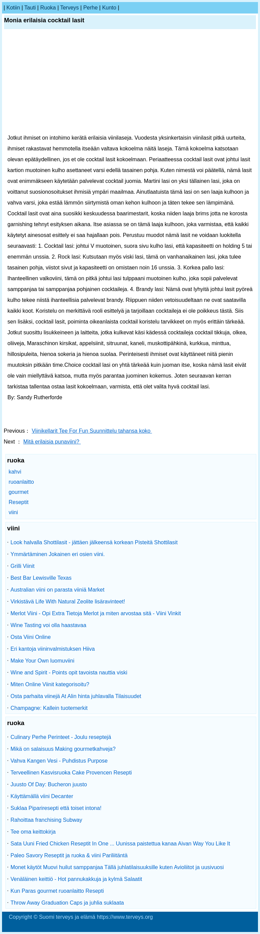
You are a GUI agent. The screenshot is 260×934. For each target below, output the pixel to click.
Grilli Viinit (22, 566)
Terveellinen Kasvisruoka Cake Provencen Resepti (71, 772)
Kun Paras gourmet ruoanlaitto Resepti (57, 891)
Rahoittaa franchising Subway (46, 820)
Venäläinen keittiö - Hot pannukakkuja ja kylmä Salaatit (76, 879)
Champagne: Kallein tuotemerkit (49, 708)
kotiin (13, 7)
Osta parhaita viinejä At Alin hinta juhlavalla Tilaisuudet (75, 696)
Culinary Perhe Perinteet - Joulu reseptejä (60, 737)
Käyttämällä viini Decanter (41, 796)
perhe (90, 7)
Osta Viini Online (30, 637)
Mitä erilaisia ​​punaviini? (52, 442)
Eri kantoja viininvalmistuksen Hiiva (52, 649)
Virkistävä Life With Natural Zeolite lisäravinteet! (67, 601)
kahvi (14, 472)
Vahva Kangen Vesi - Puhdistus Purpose (59, 761)
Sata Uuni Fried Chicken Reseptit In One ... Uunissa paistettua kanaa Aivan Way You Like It (120, 843)
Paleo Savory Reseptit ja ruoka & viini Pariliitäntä (69, 855)
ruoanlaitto (21, 482)
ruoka (48, 7)
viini (13, 512)
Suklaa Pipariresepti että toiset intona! (56, 808)
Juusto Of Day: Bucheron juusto (48, 784)
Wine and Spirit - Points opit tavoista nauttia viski (68, 672)
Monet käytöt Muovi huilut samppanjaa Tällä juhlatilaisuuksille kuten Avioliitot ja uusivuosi (117, 867)
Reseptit (18, 502)
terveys (69, 7)
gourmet (18, 492)
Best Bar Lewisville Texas (40, 578)
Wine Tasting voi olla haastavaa (48, 625)
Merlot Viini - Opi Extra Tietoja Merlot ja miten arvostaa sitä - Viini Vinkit (95, 613)
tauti (30, 7)
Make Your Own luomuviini (42, 661)
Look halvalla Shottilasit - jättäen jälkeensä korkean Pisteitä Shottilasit (94, 542)
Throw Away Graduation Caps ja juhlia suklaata (67, 903)
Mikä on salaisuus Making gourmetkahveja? (62, 749)
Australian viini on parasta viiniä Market (57, 590)
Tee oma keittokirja (33, 832)
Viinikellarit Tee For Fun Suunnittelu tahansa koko (92, 431)
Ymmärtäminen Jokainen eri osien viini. (57, 554)
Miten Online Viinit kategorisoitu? (49, 684)
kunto (109, 7)
